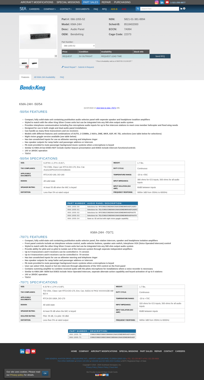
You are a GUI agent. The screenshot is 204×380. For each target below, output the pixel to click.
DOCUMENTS (83, 9)
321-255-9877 (137, 359)
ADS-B (114, 9)
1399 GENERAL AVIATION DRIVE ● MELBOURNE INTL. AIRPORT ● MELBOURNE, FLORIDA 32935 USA (85, 359)
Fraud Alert (114, 367)
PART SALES (90, 2)
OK (45, 373)
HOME (74, 351)
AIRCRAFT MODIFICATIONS (37, 2)
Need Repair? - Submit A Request (78, 67)
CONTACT (168, 351)
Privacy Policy (91, 367)
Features (25, 77)
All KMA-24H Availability (44, 77)
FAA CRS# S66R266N (66, 361)
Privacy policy (17, 375)
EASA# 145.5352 (82, 361)
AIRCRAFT (104, 351)
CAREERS (34, 9)
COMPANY (84, 351)
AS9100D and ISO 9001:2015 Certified (105, 361)
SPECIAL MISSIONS (68, 2)
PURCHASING (122, 2)
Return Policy (103, 367)
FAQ (96, 9)
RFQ (104, 9)
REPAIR (106, 2)
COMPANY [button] (50, 9)
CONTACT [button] (65, 9)
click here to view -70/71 (106, 108)
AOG (124, 9)
